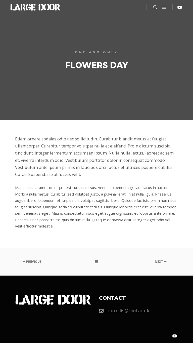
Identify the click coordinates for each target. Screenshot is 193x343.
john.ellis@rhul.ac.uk (124, 311)
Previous (32, 261)
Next (161, 261)
